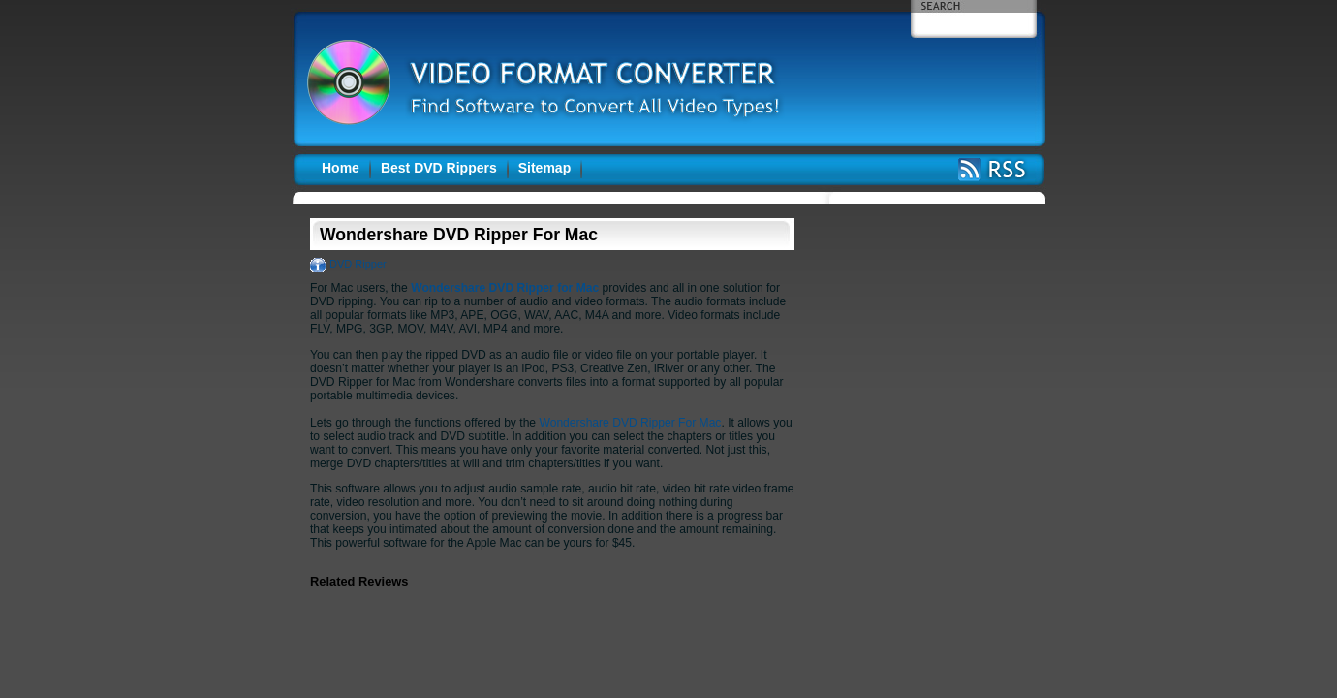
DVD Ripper (358, 264)
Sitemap (544, 167)
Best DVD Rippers (439, 167)
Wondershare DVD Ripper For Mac (630, 422)
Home (340, 167)
